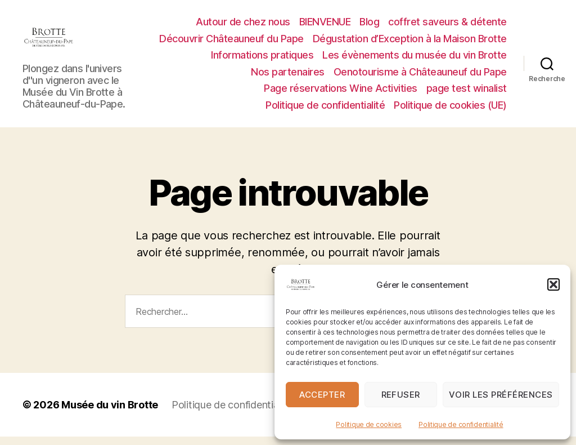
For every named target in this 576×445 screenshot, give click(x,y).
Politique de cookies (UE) (450, 109)
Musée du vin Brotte (109, 413)
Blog (369, 26)
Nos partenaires (288, 76)
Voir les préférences (501, 394)
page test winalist (466, 93)
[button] (553, 284)
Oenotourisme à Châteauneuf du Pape (420, 76)
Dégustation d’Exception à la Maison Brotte (410, 42)
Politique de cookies (369, 424)
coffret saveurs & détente (447, 26)
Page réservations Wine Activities (340, 93)
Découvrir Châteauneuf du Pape (231, 42)
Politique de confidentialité (460, 424)
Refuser (401, 394)
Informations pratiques (262, 59)
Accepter (322, 394)
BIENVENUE (325, 26)
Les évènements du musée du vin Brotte (414, 59)
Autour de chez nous (243, 26)
